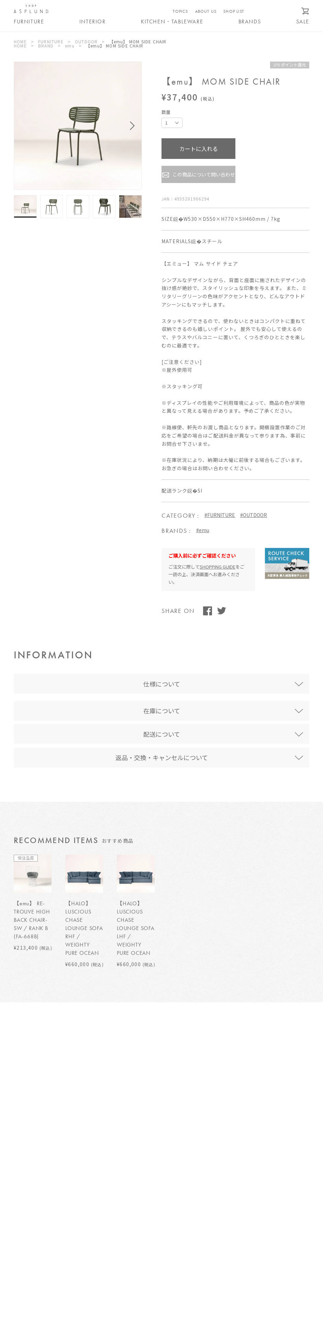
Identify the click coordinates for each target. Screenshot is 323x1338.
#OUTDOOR (253, 514)
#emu (202, 530)
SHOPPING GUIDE (217, 566)
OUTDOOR (86, 41)
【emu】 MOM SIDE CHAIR (138, 41)
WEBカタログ (261, 1268)
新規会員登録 (261, 1230)
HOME (20, 41)
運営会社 (137, 1242)
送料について (141, 1198)
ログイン (261, 1211)
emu (70, 45)
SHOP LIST (233, 11)
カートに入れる (198, 148)
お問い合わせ (261, 1192)
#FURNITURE (219, 514)
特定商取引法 (141, 1220)
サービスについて (146, 1209)
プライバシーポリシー (151, 1231)
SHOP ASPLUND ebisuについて (47, 1187)
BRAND (46, 45)
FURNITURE (51, 41)
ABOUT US (206, 11)
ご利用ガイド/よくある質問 (156, 1187)
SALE (302, 22)
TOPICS (180, 11)
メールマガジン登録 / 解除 (261, 1249)
